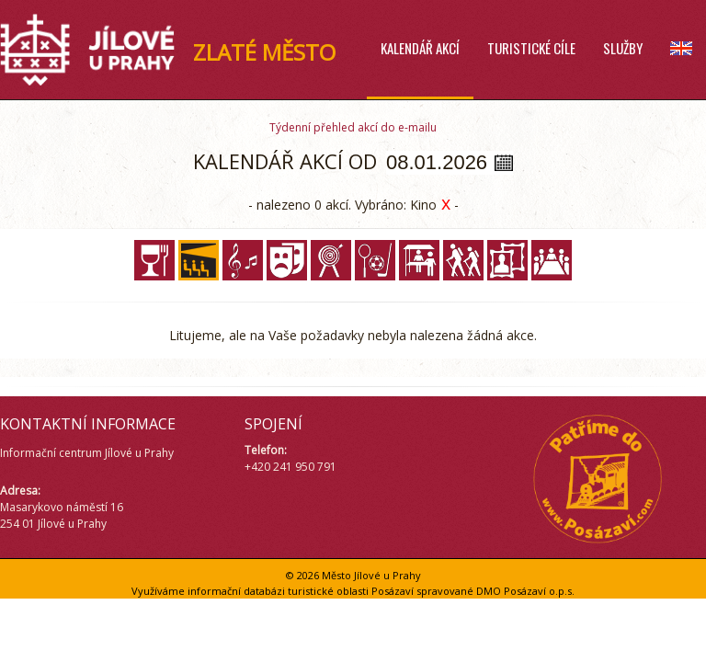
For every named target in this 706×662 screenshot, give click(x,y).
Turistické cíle (531, 48)
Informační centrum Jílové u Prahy (87, 453)
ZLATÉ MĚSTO (264, 52)
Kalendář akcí (420, 48)
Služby (623, 48)
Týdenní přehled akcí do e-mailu (353, 127)
